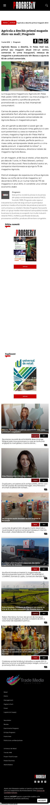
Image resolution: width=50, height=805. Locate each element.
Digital (35, 480)
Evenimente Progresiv (11, 728)
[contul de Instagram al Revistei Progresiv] (35, 782)
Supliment (10, 353)
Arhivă (12, 23)
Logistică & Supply (10, 712)
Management (35, 436)
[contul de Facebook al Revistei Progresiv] (38, 782)
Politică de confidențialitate (13, 740)
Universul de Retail (10, 748)
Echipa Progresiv (9, 732)
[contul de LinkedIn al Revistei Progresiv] (42, 782)
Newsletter (7, 720)
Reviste (6, 724)
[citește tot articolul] (44, 444)
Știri (44, 436)
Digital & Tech (8, 704)
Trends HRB (8, 752)
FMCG (35, 658)
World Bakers (8, 765)
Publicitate (7, 736)
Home (5, 23)
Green (6, 708)
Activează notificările (8, 804)
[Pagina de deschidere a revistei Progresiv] (25, 5)
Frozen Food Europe (10, 756)
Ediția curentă (12, 224)
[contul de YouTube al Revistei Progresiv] (45, 782)
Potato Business (9, 760)
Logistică (35, 613)
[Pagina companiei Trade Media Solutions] (40, 778)
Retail (35, 524)
